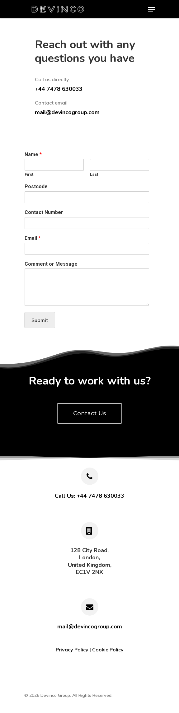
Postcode (36, 186)
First (29, 174)
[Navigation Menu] (151, 9)
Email (32, 238)
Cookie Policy (108, 649)
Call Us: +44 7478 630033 (89, 496)
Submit (39, 320)
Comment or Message (51, 264)
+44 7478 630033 (58, 89)
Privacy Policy (72, 649)
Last (94, 174)
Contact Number (44, 212)
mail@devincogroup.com (67, 112)
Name (33, 154)
